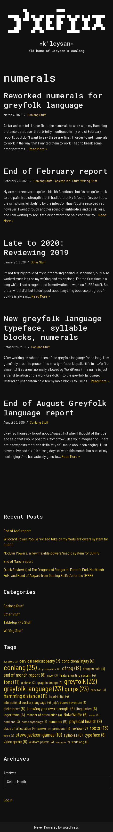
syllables (73, 735)
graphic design (49, 683)
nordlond (12, 722)
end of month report (24, 675)
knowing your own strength (50, 708)
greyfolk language (33, 688)
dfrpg (71, 668)
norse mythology (34, 722)
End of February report (56, 171)
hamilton (98, 690)
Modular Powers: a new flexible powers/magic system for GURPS (51, 553)
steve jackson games (39, 735)
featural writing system (77, 675)
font (11, 682)
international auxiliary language (27, 703)
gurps (77, 689)
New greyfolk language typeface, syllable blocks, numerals (53, 327)
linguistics (86, 709)
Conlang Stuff (36, 115)
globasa (28, 683)
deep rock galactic (49, 669)
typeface (94, 735)
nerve (94, 715)
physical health (85, 721)
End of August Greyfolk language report (55, 407)
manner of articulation (44, 715)
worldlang (80, 742)
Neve (38, 827)
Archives (10, 772)
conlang (20, 667)
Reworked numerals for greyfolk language (53, 100)
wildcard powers (41, 742)
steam (9, 736)
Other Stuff (38, 262)
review (80, 728)
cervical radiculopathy (39, 661)
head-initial (59, 696)
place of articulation (19, 728)
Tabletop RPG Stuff (66, 181)
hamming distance (25, 696)
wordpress (63, 742)
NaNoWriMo (75, 714)
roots (98, 728)
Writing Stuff (88, 181)
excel (52, 675)
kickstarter (14, 709)
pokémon (43, 729)
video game (15, 741)
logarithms (14, 715)
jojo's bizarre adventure (69, 703)
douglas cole (94, 669)
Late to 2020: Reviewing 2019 (36, 247)
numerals (58, 721)
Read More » (38, 148)
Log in (8, 800)
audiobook (10, 661)
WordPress (71, 827)
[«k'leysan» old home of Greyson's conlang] (56, 28)
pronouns (61, 728)
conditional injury (78, 661)
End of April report (17, 530)
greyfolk (80, 681)
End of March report (18, 561)
